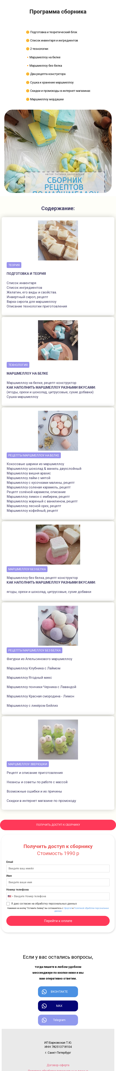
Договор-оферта (58, 1065)
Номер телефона (17, 889)
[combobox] (10, 896)
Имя (9, 875)
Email (9, 862)
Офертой (68, 908)
